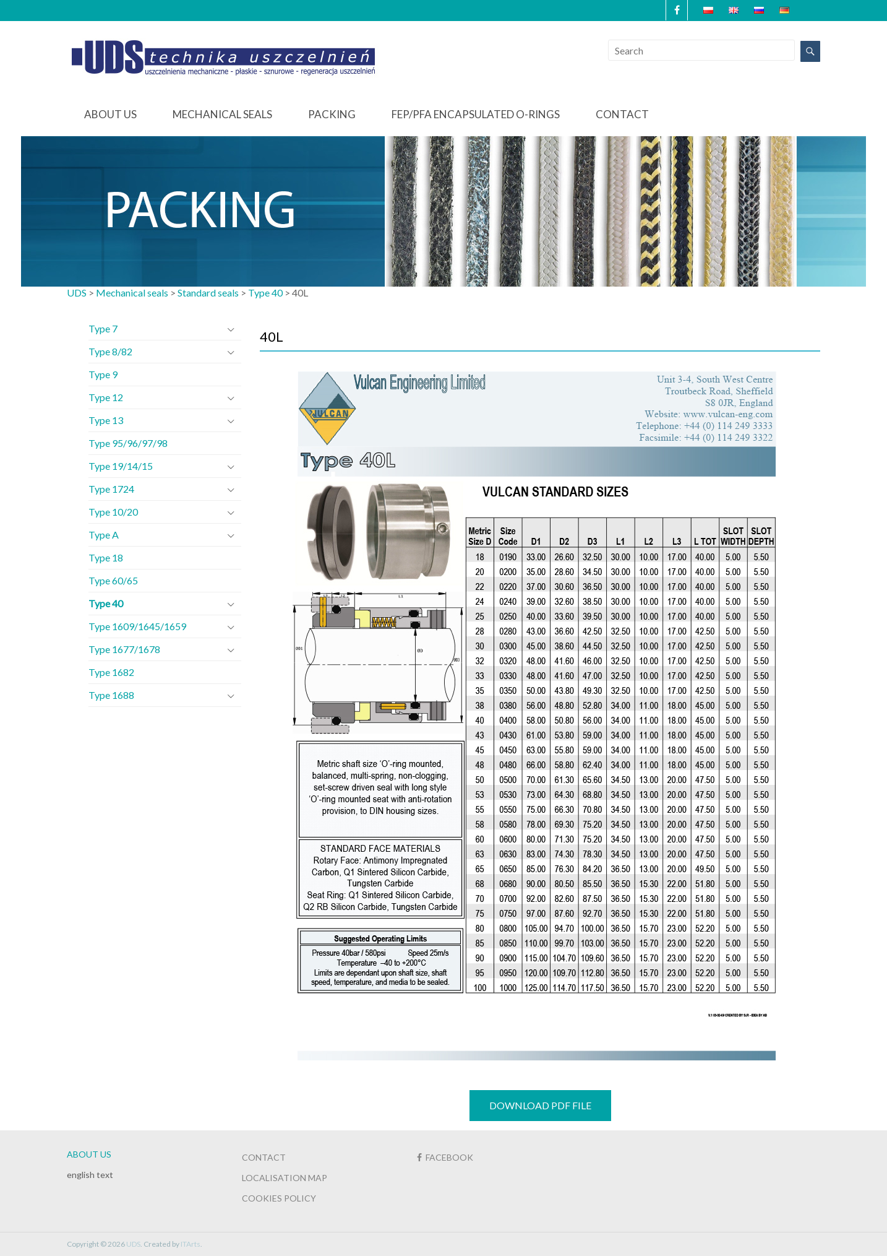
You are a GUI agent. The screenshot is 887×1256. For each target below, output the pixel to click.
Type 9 (103, 374)
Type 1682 (111, 672)
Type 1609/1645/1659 (137, 626)
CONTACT (264, 1157)
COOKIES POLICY (279, 1198)
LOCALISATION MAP (284, 1177)
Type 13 (105, 420)
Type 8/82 (110, 351)
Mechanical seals (222, 114)
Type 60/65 (113, 580)
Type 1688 (111, 695)
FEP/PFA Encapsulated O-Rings (476, 114)
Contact (622, 114)
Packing (332, 114)
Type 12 (105, 397)
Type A (103, 534)
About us (110, 114)
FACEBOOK (445, 1157)
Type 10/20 (113, 512)
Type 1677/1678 (124, 649)
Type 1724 (111, 489)
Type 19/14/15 (120, 466)
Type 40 (105, 603)
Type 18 (105, 557)
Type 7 (103, 328)
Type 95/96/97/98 (128, 443)
